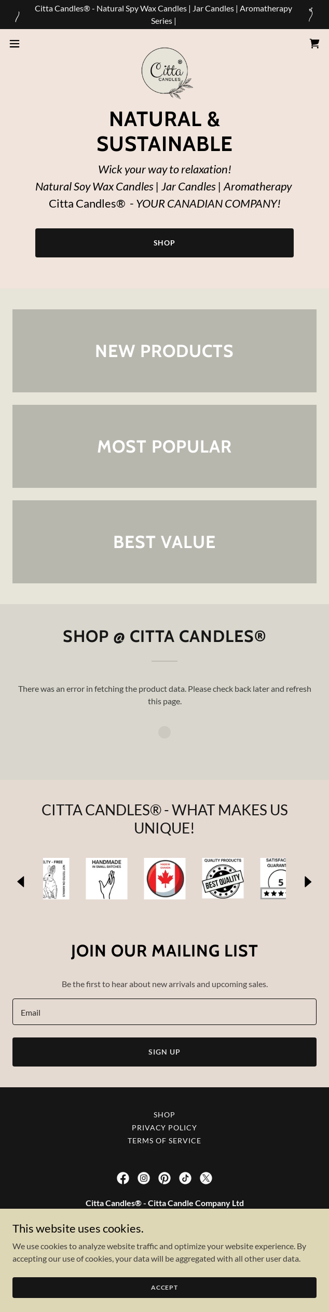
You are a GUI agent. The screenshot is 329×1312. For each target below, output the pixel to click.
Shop (165, 242)
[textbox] (164, 1012)
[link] (164, 43)
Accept (164, 1301)
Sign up (164, 1051)
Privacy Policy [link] (165, 1127)
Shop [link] (164, 1114)
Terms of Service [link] (164, 1140)
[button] (28, 43)
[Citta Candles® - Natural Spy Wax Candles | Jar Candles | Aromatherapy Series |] (164, 14)
